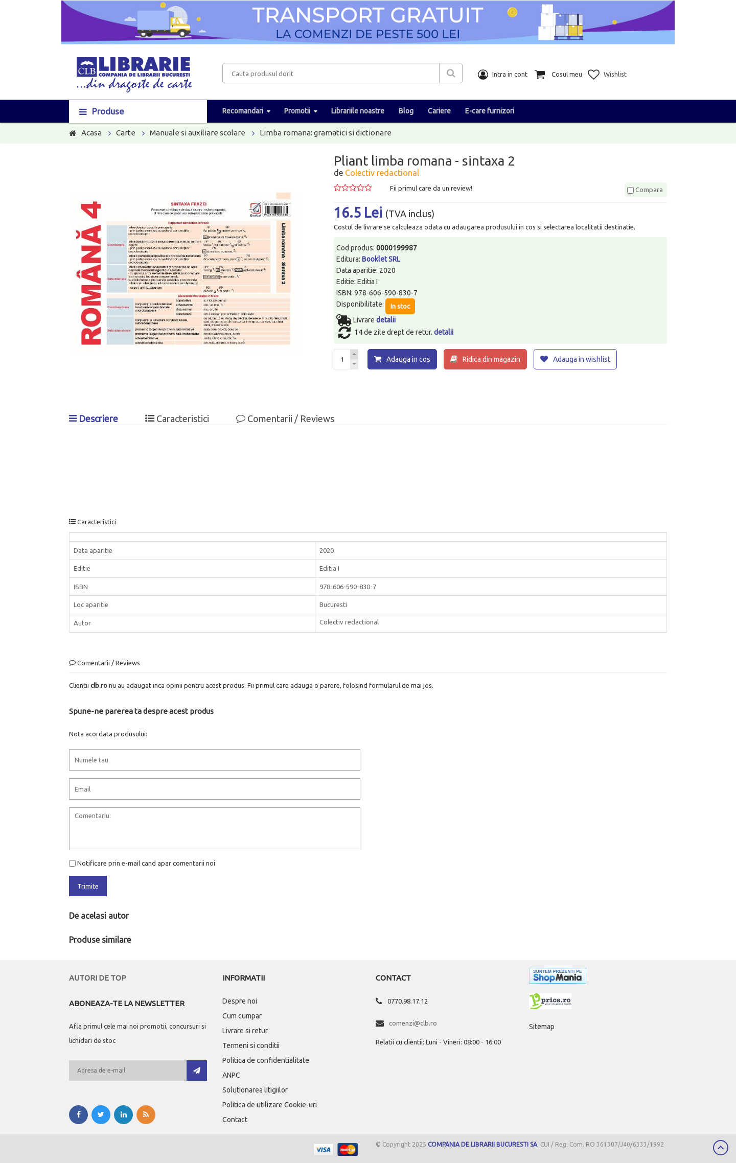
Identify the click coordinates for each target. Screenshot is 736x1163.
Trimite (88, 886)
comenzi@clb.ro (413, 1023)
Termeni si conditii (251, 1045)
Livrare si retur (245, 1031)
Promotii (297, 111)
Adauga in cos (408, 359)
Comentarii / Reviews (285, 418)
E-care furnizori (489, 111)
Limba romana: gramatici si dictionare (326, 132)
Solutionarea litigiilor (255, 1090)
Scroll (720, 1147)
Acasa (91, 132)
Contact (234, 1119)
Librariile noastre (357, 111)
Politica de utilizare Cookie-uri (269, 1105)
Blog (406, 111)
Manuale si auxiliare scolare (197, 132)
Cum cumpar (242, 1016)
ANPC (231, 1075)
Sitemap (542, 1026)
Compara (645, 189)
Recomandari (242, 111)
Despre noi (239, 1001)
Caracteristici (177, 418)
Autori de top (97, 977)
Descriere (93, 418)
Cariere (439, 111)
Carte (125, 132)
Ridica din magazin (491, 359)
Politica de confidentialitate (265, 1060)
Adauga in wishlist (581, 359)
